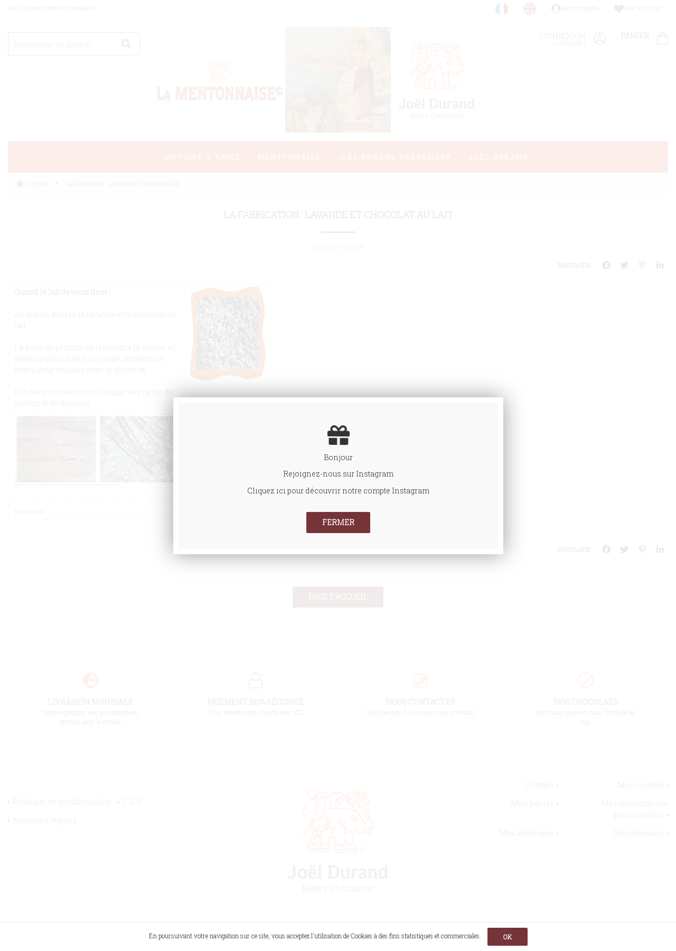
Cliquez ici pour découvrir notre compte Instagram (338, 491)
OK (507, 937)
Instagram (374, 474)
